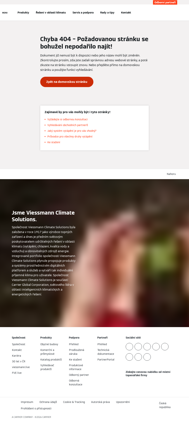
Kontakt (126, 12)
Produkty (23, 12)
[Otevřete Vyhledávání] (175, 12)
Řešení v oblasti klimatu (51, 12)
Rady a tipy (107, 12)
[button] (172, 174)
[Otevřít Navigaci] (4, 12)
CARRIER (46, 417)
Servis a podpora (83, 12)
